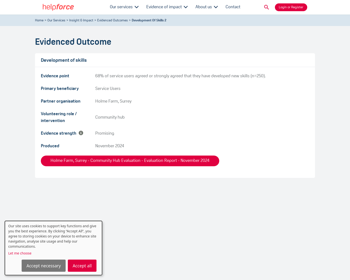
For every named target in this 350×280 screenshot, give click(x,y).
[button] (266, 7)
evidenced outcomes (112, 20)
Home (39, 20)
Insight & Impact (81, 20)
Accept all (82, 266)
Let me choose (19, 253)
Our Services (56, 20)
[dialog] (53, 248)
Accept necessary (43, 266)
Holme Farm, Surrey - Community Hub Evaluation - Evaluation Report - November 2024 (130, 160)
